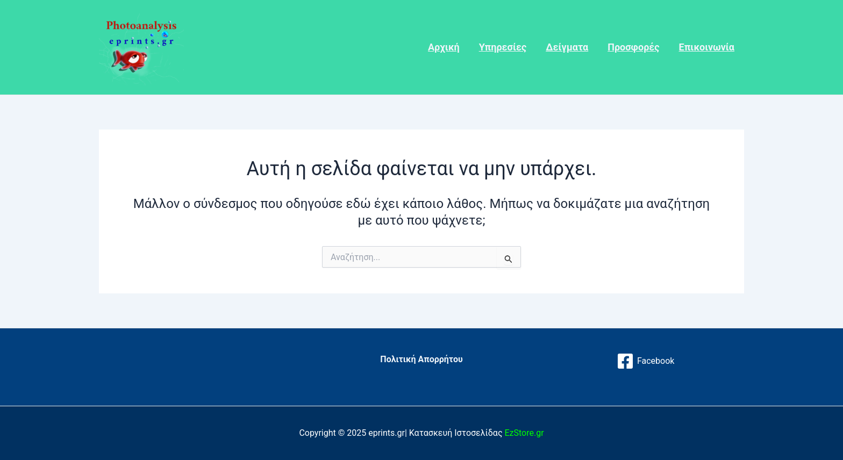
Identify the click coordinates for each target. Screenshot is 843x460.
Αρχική (444, 47)
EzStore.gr (524, 433)
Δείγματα (567, 47)
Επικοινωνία (706, 47)
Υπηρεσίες (503, 47)
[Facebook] (645, 361)
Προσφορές (633, 47)
